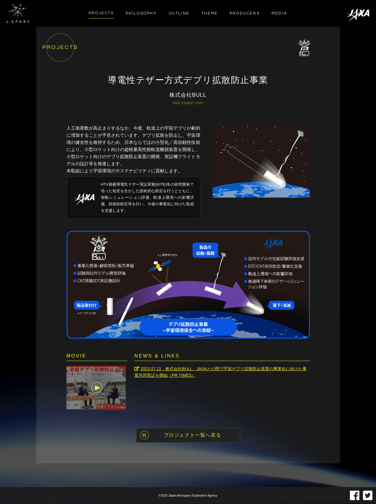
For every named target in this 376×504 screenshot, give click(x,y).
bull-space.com (188, 102)
